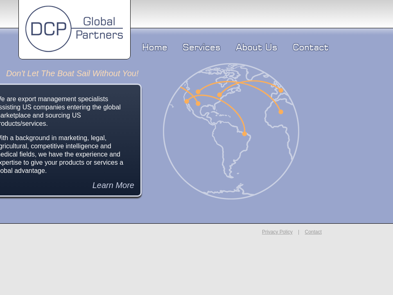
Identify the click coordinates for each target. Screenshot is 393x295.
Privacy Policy (277, 232)
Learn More (113, 185)
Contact (313, 232)
